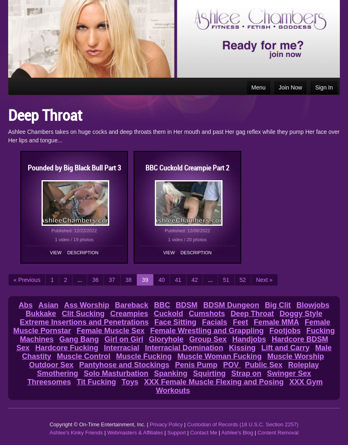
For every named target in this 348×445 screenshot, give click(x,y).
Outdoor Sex (51, 365)
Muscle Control (83, 356)
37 (112, 280)
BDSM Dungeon (231, 305)
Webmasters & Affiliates (135, 433)
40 (162, 280)
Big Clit (278, 305)
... (79, 280)
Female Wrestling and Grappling (207, 331)
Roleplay (303, 365)
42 (195, 280)
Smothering (57, 373)
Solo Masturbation (116, 373)
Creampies (129, 314)
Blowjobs (312, 305)
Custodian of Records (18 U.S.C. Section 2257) (242, 424)
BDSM (187, 305)
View (56, 252)
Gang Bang (79, 339)
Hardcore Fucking (66, 348)
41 (178, 280)
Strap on (246, 373)
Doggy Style (301, 314)
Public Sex (263, 365)
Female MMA (276, 322)
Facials (214, 322)
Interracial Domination (184, 348)
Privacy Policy (166, 424)
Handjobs (249, 339)
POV (232, 365)
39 (145, 280)
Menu (258, 87)
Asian (48, 305)
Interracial (121, 348)
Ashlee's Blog (237, 433)
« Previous (26, 280)
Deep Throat (252, 314)
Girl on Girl (123, 339)
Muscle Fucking (144, 356)
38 (129, 280)
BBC (162, 305)
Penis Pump (196, 365)
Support (176, 433)
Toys (130, 382)
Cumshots (207, 314)
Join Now (290, 87)
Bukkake (41, 314)
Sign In (324, 87)
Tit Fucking (96, 382)
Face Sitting (175, 322)
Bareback (131, 305)
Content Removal (278, 433)
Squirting (209, 373)
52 (243, 280)
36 (95, 280)
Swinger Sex (289, 373)
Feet (240, 322)
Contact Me (203, 433)
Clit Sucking (83, 314)
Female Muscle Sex (111, 331)
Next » (264, 280)
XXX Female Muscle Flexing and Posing (214, 382)
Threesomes (49, 382)
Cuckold (168, 314)
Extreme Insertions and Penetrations (84, 322)
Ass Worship (86, 305)
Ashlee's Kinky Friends (76, 433)
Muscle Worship (295, 356)
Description (82, 252)
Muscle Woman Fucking (219, 356)
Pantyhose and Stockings (124, 365)
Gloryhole (166, 339)
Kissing (242, 348)
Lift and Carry (285, 348)
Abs (26, 305)
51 (226, 280)
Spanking (170, 373)
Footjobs (285, 331)
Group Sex (208, 339)
